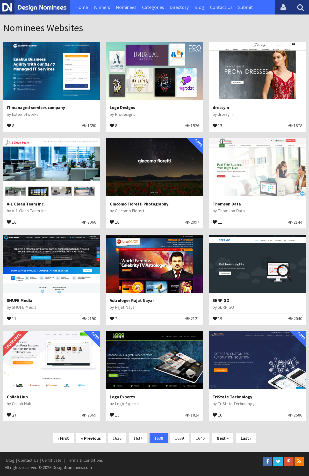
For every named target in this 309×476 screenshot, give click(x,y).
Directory (179, 7)
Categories (153, 7)
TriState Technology (232, 397)
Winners (102, 7)
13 (217, 125)
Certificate (51, 460)
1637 (138, 438)
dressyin (221, 107)
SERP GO (221, 300)
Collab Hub (17, 397)
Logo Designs (122, 107)
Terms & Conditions (85, 460)
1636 (117, 438)
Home (81, 7)
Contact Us (221, 7)
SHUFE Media (19, 300)
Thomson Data (227, 204)
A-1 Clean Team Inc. (26, 204)
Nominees (126, 7)
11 (217, 221)
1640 (200, 438)
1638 (158, 438)
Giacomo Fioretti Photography (139, 204)
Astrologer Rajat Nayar (132, 300)
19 (217, 318)
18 (114, 221)
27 (11, 414)
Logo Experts (122, 397)
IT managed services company (36, 107)
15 (114, 414)
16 (11, 221)
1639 (179, 438)
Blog (199, 7)
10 (217, 414)
